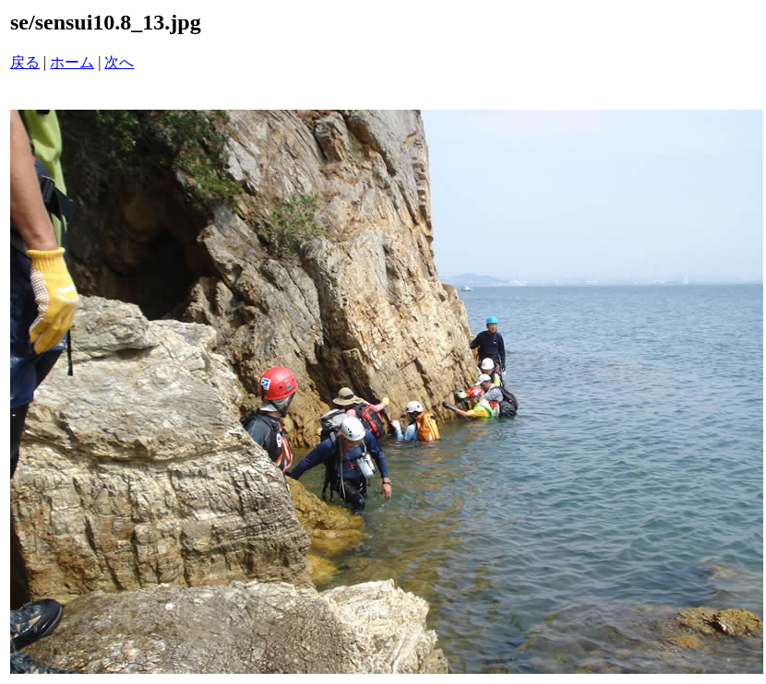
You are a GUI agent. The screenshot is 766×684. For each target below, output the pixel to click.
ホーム (72, 62)
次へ (119, 62)
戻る (25, 62)
